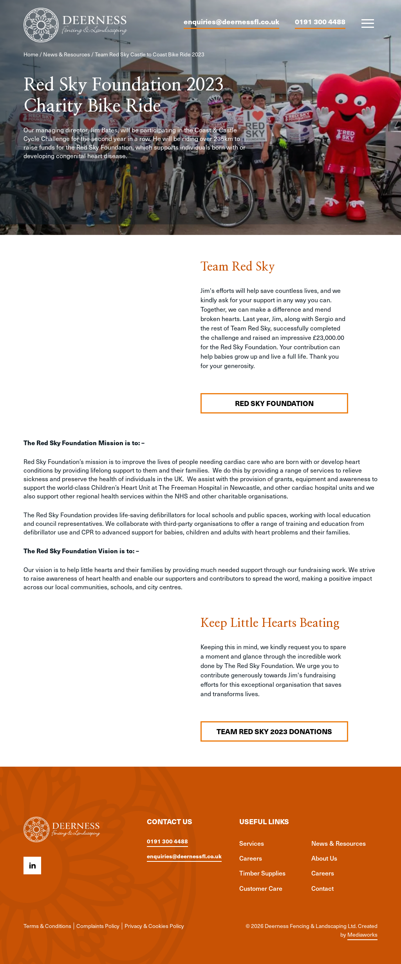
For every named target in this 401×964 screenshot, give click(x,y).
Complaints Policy (97, 926)
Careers (250, 858)
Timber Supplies (262, 872)
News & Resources (66, 54)
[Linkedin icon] (32, 865)
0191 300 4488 (320, 21)
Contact (322, 888)
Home (30, 54)
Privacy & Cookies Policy (154, 926)
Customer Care (260, 888)
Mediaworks (362, 934)
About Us (324, 858)
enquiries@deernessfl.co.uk (231, 21)
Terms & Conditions (47, 926)
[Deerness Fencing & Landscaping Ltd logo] (75, 25)
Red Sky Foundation (274, 403)
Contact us (169, 821)
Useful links (264, 821)
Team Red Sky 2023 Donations (274, 731)
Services (251, 843)
